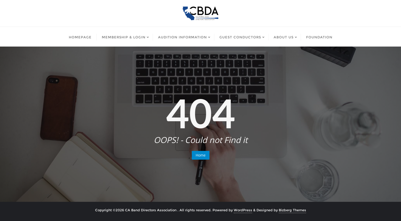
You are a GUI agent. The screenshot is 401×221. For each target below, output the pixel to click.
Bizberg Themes (292, 210)
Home (201, 155)
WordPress (243, 210)
